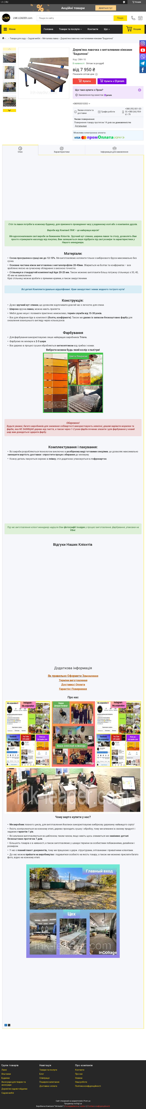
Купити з (114, 81)
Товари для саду (18, 38)
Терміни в (65, 680)
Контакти (93, 29)
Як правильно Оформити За (67, 676)
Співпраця (44, 1078)
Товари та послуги (69, 29)
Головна (48, 29)
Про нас (79, 1074)
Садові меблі (34, 38)
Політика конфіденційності (88, 1086)
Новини (78, 1078)
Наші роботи (81, 1082)
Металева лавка (50, 38)
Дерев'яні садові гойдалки (14, 1089)
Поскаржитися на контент (75, 1106)
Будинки (5, 1078)
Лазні (4, 1070)
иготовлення (79, 680)
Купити (87, 81)
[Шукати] (120, 18)
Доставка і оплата (48, 1086)
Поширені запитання (49, 1082)
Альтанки (6, 1074)
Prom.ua (87, 1101)
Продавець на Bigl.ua (73, 1104)
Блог (41, 1074)
